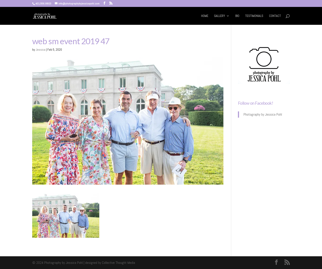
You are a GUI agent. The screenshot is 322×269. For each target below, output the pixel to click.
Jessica (40, 50)
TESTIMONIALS (254, 16)
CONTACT (275, 16)
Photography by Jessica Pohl (263, 114)
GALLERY (219, 16)
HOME (204, 16)
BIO (237, 16)
